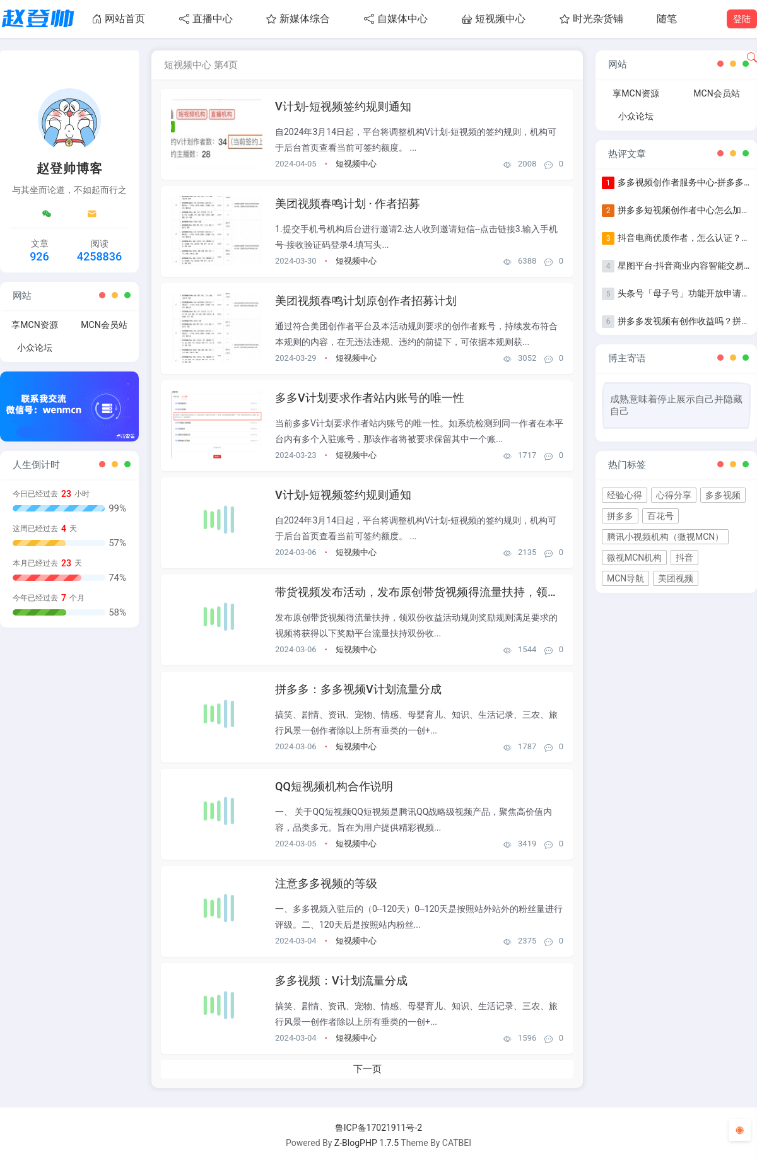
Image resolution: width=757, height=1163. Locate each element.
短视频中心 (493, 19)
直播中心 (206, 19)
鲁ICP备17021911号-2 (378, 1128)
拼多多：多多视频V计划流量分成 (358, 689)
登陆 (742, 19)
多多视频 (723, 495)
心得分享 (673, 495)
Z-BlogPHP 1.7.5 (366, 1143)
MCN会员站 (104, 325)
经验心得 (624, 495)
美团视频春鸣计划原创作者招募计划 (366, 300)
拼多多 (620, 516)
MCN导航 (625, 578)
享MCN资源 (34, 325)
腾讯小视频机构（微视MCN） (665, 537)
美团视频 (675, 578)
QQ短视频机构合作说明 (334, 786)
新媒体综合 (298, 19)
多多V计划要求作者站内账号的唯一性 (369, 397)
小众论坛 (34, 347)
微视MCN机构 (634, 557)
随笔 (667, 19)
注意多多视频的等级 (326, 883)
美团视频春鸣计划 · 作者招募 (347, 203)
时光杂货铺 (591, 19)
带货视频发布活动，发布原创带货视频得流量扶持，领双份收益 (434, 592)
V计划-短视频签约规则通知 (343, 106)
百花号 (660, 516)
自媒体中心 (396, 19)
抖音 (684, 557)
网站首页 (118, 19)
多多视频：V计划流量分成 (341, 980)
